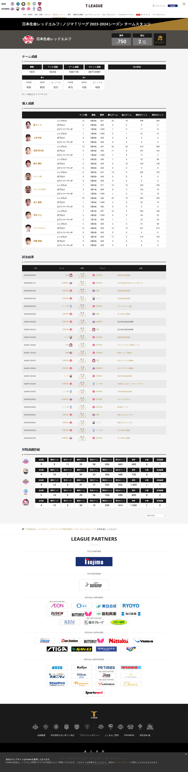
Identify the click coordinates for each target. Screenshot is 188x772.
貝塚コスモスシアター (125, 415)
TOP (24, 15)
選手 (69, 15)
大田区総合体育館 (123, 291)
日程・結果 (38, 15)
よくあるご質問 (112, 735)
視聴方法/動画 (78, 15)
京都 (95, 291)
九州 (69, 275)
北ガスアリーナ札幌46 (125, 360)
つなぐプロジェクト (109, 15)
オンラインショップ (92, 15)
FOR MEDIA (129, 735)
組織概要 (41, 735)
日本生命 (97, 275)
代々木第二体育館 (123, 314)
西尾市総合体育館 (123, 337)
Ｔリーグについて (158, 15)
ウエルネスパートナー (126, 15)
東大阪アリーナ (123, 407)
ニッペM (67, 306)
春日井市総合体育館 (124, 376)
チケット (48, 15)
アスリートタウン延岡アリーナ (128, 345)
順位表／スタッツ (59, 15)
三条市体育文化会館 (124, 391)
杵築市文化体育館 (123, 275)
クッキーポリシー (122, 762)
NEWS (30, 15)
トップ (96, 298)
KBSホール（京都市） (125, 353)
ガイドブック (143, 15)
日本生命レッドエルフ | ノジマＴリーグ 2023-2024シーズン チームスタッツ (60, 529)
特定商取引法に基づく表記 (62, 735)
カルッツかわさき (123, 399)
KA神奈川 (67, 283)
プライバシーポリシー (89, 735)
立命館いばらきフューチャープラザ (130, 384)
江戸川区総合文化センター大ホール (130, 283)
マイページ (160, 5)
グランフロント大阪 (124, 306)
